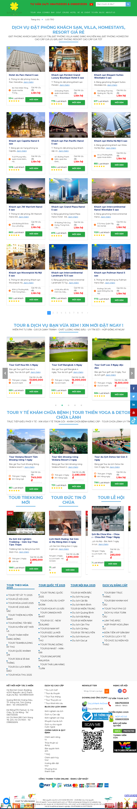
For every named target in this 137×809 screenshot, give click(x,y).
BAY (53, 12)
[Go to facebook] (6, 801)
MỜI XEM (33, 99)
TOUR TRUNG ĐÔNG (51, 644)
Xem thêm (28, 82)
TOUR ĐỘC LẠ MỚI (50, 632)
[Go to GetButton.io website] (6, 806)
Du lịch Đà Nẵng (81, 616)
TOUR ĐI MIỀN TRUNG (83, 608)
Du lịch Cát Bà (79, 600)
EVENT (87, 12)
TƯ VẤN (95, 12)
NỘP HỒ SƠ (121, 716)
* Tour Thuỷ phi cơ (53, 700)
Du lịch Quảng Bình (83, 612)
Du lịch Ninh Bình (81, 604)
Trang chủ (35, 19)
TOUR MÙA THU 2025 (20, 675)
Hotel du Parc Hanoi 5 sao (23, 75)
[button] (56, 405)
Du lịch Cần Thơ (80, 624)
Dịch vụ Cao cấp (52, 714)
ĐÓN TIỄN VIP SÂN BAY (117, 632)
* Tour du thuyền (52, 693)
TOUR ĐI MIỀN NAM (81, 620)
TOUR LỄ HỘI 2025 (18, 599)
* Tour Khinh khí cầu (54, 703)
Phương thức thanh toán (51, 770)
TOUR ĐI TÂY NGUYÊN (83, 632)
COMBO (46, 12)
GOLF (58, 12)
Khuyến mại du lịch (53, 721)
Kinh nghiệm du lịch (54, 711)
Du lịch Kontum (80, 636)
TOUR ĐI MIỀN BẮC (81, 592)
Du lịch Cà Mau (80, 628)
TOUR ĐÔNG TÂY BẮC (20, 623)
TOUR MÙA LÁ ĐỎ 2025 (21, 603)
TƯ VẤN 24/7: (58, 4)
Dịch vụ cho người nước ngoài (53, 725)
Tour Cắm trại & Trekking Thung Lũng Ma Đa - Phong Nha (25, 542)
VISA (39, 12)
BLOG (101, 12)
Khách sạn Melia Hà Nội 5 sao (110, 141)
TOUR (33, 12)
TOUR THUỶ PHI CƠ (115, 608)
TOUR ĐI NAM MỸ (49, 628)
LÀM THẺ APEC (112, 620)
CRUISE (65, 12)
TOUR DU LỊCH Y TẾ (115, 636)
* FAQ (47, 754)
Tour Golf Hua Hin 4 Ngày (109, 365)
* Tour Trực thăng (53, 697)
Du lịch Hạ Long (80, 596)
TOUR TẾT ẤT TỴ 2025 (20, 595)
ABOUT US (110, 12)
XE (82, 12)
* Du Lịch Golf (51, 690)
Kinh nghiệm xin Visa (54, 718)
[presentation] (5, 373)
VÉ (78, 12)
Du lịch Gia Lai (79, 640)
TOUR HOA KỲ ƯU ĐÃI (52, 608)
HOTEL (73, 12)
